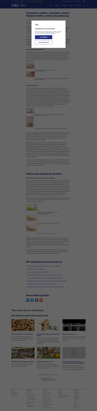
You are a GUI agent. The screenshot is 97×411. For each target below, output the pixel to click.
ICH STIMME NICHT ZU (43, 42)
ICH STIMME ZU (43, 37)
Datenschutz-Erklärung (50, 33)
